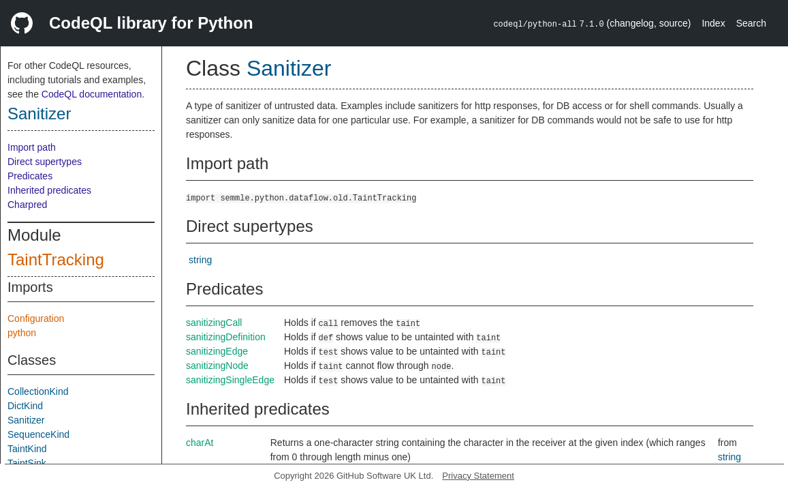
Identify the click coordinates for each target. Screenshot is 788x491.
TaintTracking (55, 259)
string (200, 259)
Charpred (27, 204)
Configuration (35, 318)
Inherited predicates (49, 190)
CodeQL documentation (92, 94)
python (21, 332)
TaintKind (27, 448)
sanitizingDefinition (226, 336)
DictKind (25, 405)
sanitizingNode (217, 365)
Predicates (29, 175)
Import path (31, 147)
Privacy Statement (478, 476)
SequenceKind (38, 434)
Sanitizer (39, 113)
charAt (199, 442)
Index (713, 23)
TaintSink (26, 463)
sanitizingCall (214, 322)
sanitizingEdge (217, 351)
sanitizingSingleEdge (230, 379)
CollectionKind (38, 391)
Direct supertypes (44, 161)
